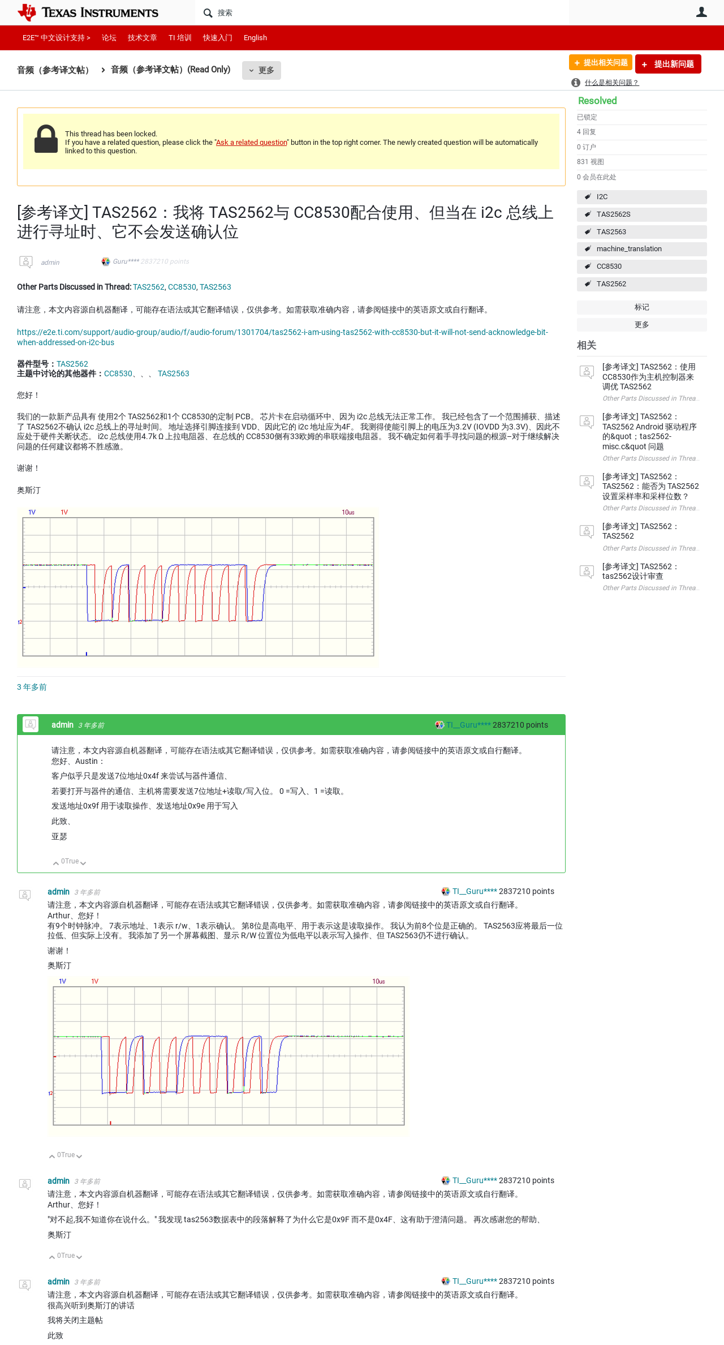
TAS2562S (614, 214)
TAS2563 (611, 231)
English (255, 37)
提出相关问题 (601, 63)
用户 (701, 12)
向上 (56, 864)
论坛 (109, 37)
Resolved (597, 100)
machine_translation (629, 248)
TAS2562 (611, 284)
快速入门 (217, 37)
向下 (83, 864)
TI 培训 (180, 37)
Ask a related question (251, 142)
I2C (602, 196)
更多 (266, 70)
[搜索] (382, 12)
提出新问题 (673, 63)
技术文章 (142, 37)
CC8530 (609, 266)
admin (50, 263)
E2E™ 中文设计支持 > (56, 37)
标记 (642, 307)
